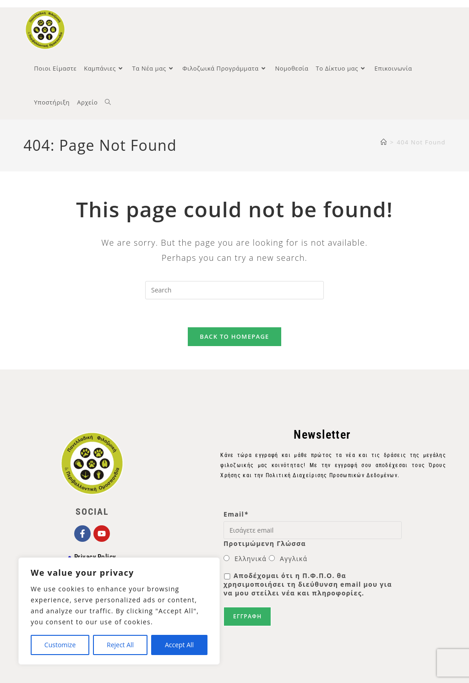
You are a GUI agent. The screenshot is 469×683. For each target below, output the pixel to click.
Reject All (120, 644)
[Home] (384, 142)
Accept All (179, 644)
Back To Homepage (234, 336)
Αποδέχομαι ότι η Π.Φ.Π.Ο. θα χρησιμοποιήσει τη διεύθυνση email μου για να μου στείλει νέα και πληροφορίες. (308, 584)
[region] (119, 611)
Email (236, 514)
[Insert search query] (234, 290)
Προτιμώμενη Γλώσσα (265, 543)
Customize (60, 644)
